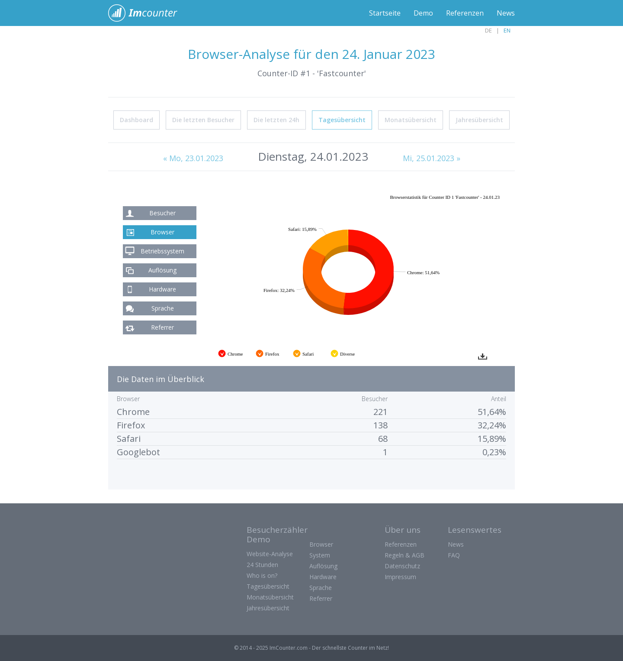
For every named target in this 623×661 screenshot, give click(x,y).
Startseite (385, 13)
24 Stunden (262, 565)
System (319, 555)
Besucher (162, 213)
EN (507, 30)
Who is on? (262, 575)
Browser (162, 232)
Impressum (400, 577)
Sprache (162, 308)
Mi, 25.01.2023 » (431, 158)
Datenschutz (402, 566)
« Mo (193, 158)
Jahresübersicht (479, 120)
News (506, 13)
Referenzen (465, 13)
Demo (423, 13)
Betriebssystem (162, 251)
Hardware (162, 289)
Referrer (162, 327)
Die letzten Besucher (203, 120)
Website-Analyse (270, 554)
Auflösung (162, 270)
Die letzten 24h (276, 120)
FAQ (454, 555)
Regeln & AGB (404, 555)
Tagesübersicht (342, 120)
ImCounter (147, 13)
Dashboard (136, 120)
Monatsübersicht (411, 120)
